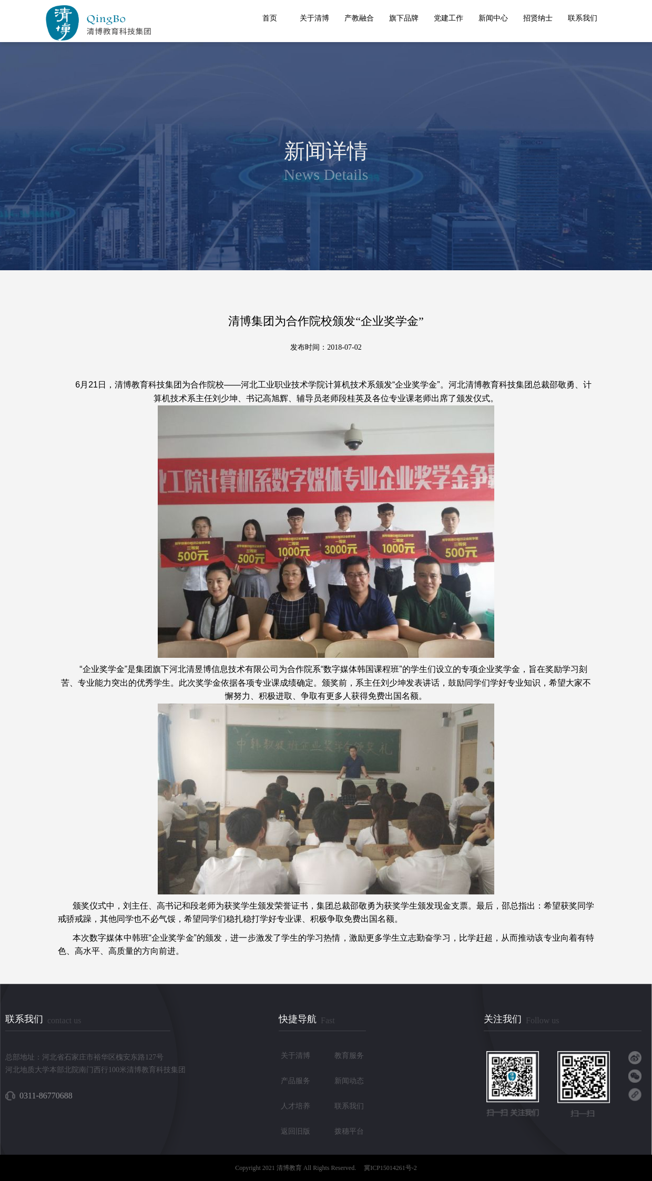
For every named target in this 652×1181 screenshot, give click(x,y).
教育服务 (349, 1056)
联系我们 (582, 18)
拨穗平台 (349, 1131)
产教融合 (359, 18)
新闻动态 (349, 1081)
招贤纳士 (538, 18)
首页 (269, 18)
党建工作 (448, 18)
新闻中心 (493, 18)
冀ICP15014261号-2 (390, 1168)
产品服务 (295, 1081)
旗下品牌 (404, 18)
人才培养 (295, 1106)
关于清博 (314, 18)
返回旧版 (295, 1131)
